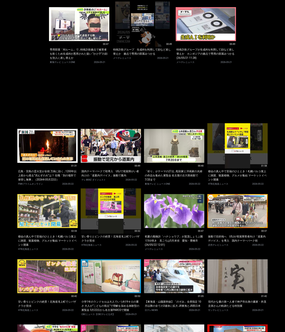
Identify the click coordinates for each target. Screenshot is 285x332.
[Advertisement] (142, 93)
